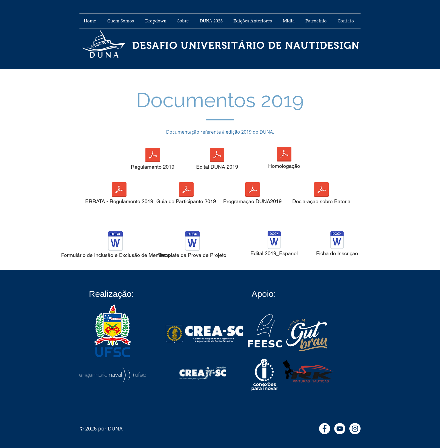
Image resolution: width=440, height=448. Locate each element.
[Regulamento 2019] (153, 160)
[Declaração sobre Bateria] (321, 194)
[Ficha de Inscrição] (337, 245)
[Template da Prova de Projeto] (192, 246)
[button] (157, 21)
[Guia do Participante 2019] (186, 194)
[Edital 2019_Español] (274, 245)
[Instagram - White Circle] (355, 428)
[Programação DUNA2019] (252, 194)
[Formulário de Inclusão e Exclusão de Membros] (115, 246)
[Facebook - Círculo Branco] (324, 428)
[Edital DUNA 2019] (217, 160)
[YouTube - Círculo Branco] (339, 428)
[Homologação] (284, 159)
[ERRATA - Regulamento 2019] (119, 194)
